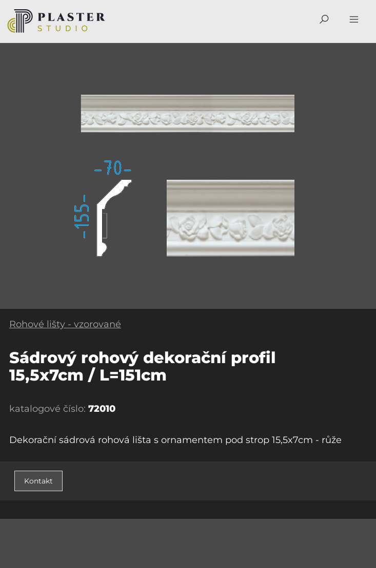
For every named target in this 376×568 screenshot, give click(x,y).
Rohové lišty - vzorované (65, 324)
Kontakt (38, 481)
